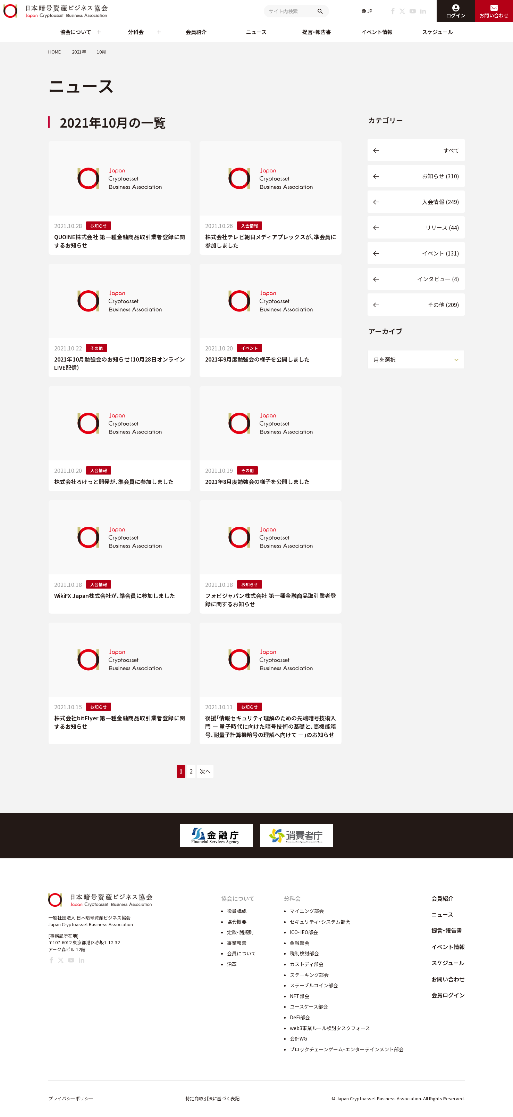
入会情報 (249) (440, 201)
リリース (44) (442, 227)
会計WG (298, 1038)
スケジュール (437, 31)
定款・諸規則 (240, 932)
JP (369, 11)
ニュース (256, 31)
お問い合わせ (448, 979)
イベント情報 (377, 31)
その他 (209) (443, 304)
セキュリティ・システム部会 (320, 921)
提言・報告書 (316, 31)
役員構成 (236, 910)
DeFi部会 (300, 1017)
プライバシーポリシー (70, 1098)
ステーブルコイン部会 (314, 985)
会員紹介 (196, 31)
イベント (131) (440, 253)
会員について (241, 953)
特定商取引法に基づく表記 (212, 1098)
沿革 (232, 964)
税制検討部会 (304, 953)
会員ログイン (448, 995)
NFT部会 (299, 996)
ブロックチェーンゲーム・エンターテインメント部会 (347, 1049)
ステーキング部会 (309, 974)
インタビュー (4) (438, 279)
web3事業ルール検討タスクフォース (330, 1028)
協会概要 (236, 921)
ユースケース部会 (309, 1006)
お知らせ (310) (440, 176)
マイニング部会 (307, 910)
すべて (451, 150)
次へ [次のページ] (205, 771)
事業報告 (236, 942)
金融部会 (299, 942)
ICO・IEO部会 (304, 932)
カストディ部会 (306, 964)
